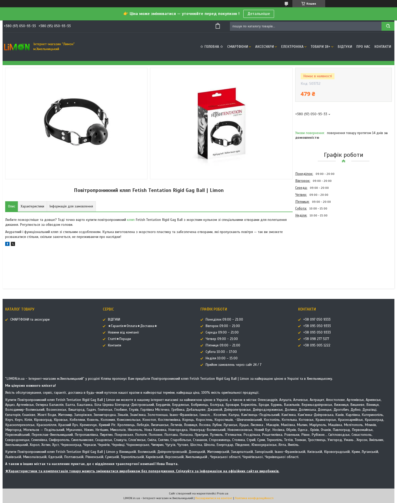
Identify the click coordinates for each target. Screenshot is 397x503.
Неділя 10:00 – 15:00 (222, 358)
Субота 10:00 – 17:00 (221, 352)
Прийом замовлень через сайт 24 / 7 (233, 365)
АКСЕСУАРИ (264, 46)
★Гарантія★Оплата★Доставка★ (132, 326)
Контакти (382, 46)
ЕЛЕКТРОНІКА (292, 46)
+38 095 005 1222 (316, 345)
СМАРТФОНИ (237, 46)
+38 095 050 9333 (317, 326)
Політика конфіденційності (254, 498)
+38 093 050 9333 (317, 332)
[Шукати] (388, 26)
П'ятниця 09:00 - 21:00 (223, 345)
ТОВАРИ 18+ (320, 46)
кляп (131, 220)
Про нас (363, 46)
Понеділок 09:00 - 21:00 (224, 320)
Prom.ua (222, 493)
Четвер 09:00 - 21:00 (222, 339)
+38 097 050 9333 (317, 320)
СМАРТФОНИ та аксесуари (30, 320)
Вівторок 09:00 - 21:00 (223, 326)
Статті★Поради (119, 339)
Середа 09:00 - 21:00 (222, 332)
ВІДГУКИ (345, 46)
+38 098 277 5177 (316, 339)
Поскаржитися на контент (213, 498)
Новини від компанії (123, 332)
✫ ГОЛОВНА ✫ (211, 46)
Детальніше (258, 13)
